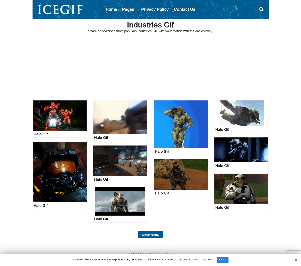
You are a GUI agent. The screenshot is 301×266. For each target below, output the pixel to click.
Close (222, 259)
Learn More (207, 259)
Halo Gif (41, 134)
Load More (150, 234)
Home (111, 9)
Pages (128, 9)
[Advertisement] (150, 67)
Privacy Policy (155, 9)
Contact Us (184, 9)
